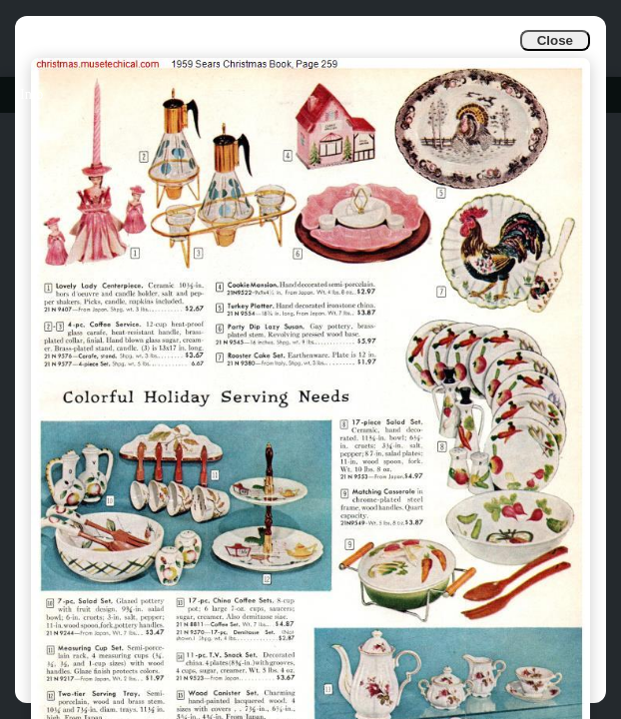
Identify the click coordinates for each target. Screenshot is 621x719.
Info (31, 94)
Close (555, 40)
